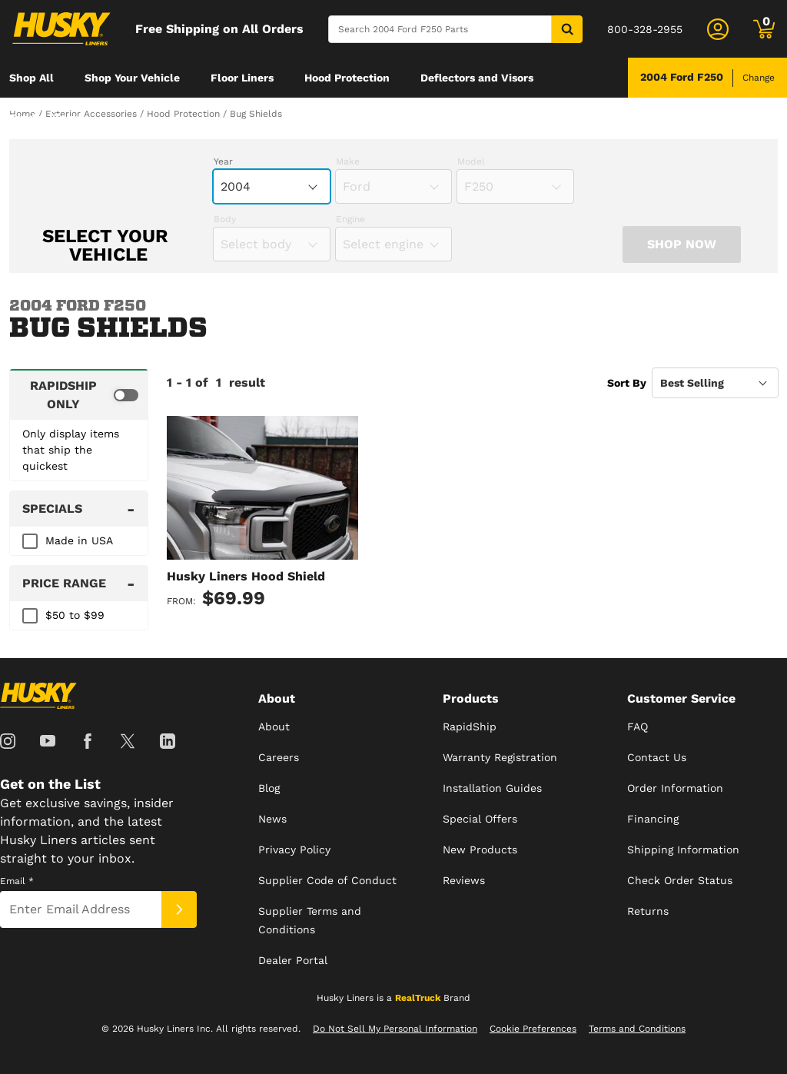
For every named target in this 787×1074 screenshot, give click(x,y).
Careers (278, 757)
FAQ (637, 726)
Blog (269, 788)
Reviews (464, 880)
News (272, 819)
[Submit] (179, 909)
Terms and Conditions (637, 1028)
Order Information (675, 788)
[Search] (440, 29)
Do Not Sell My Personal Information (395, 1028)
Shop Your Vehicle (132, 77)
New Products (480, 849)
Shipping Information (683, 849)
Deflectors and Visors (476, 77)
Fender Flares (45, 117)
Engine (350, 219)
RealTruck (417, 998)
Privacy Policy (294, 849)
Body (225, 219)
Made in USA (79, 540)
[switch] (79, 394)
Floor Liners (242, 77)
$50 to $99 (75, 615)
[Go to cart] (764, 29)
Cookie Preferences (533, 1028)
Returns (648, 911)
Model (471, 161)
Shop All (31, 77)
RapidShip (469, 726)
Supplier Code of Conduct (327, 880)
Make (348, 161)
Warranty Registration (500, 757)
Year (223, 161)
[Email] (80, 909)
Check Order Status (679, 880)
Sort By (626, 383)
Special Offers (480, 819)
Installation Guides (492, 788)
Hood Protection (347, 77)
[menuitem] (31, 78)
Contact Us (656, 757)
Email (17, 881)
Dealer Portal (292, 960)
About (274, 726)
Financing (653, 819)
